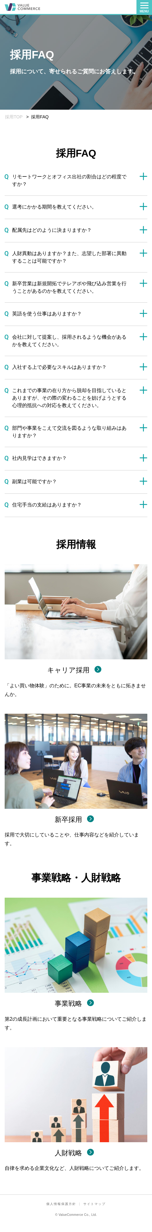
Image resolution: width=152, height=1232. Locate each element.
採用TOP (13, 116)
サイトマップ (94, 1204)
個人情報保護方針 (61, 1204)
